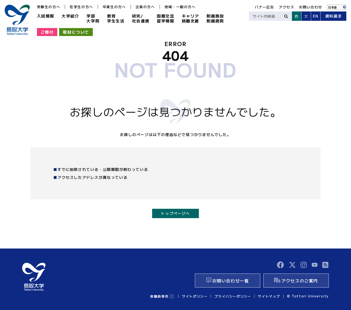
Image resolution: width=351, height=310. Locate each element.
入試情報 (45, 16)
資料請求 (333, 16)
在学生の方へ (81, 6)
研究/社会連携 (140, 18)
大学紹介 (70, 16)
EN (316, 16)
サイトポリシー (195, 296)
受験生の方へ (48, 6)
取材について (76, 32)
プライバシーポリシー (233, 296)
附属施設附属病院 (215, 18)
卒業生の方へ (114, 6)
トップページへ (175, 213)
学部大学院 (93, 18)
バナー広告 (264, 6)
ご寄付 (47, 32)
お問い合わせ (310, 6)
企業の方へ (145, 6)
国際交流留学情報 (165, 18)
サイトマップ (269, 296)
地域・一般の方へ (180, 6)
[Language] (336, 7)
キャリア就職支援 (190, 18)
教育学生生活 (115, 18)
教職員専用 (159, 296)
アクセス (286, 6)
